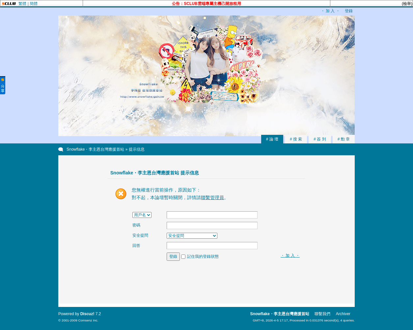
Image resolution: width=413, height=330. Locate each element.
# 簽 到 (320, 139)
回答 (136, 245)
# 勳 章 (344, 139)
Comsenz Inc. (88, 320)
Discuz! (87, 314)
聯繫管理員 (212, 197)
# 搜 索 (296, 139)
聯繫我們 (322, 314)
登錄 (349, 11)
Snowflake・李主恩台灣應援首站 (95, 149)
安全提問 (140, 235)
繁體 (22, 3)
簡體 (34, 3)
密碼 (136, 225)
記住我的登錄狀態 (203, 256)
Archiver (343, 314)
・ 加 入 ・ (330, 11)
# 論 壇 (272, 139)
